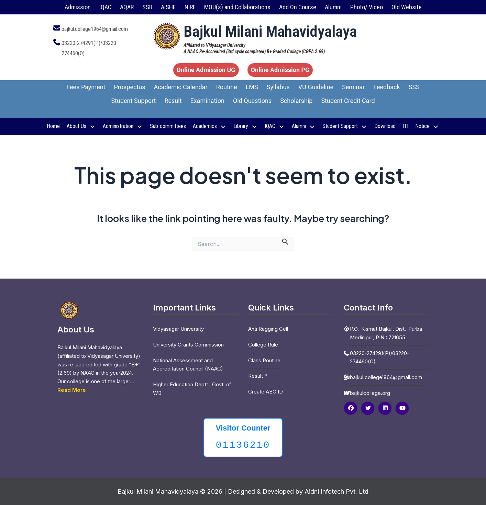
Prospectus (129, 87)
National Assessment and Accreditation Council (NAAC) (188, 364)
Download (385, 126)
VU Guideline (315, 87)
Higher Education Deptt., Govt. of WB (192, 388)
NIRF (190, 7)
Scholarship (296, 100)
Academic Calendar (181, 87)
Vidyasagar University (178, 329)
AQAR (127, 7)
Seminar (353, 87)
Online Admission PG (280, 69)
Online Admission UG (206, 69)
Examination (207, 100)
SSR (147, 7)
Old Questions (252, 100)
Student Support (133, 100)
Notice (427, 126)
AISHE (168, 7)
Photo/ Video (366, 7)
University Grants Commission (188, 344)
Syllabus (278, 87)
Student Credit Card (348, 100)
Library (245, 126)
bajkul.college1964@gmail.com (95, 29)
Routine (226, 87)
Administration (123, 126)
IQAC (105, 7)
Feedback (386, 87)
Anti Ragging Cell (268, 329)
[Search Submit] (285, 241)
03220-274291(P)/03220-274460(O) (379, 357)
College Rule (263, 344)
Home (53, 126)
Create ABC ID (265, 391)
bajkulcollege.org (370, 393)
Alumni (333, 7)
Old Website (406, 7)
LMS (252, 87)
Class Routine (264, 360)
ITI (405, 126)
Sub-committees (168, 126)
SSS (414, 87)
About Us (81, 126)
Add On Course (297, 7)
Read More (71, 390)
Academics (210, 126)
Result (172, 100)
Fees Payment (85, 87)
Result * (257, 376)
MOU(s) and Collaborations (237, 7)
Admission (78, 7)
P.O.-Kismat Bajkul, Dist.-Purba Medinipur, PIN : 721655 (386, 333)
